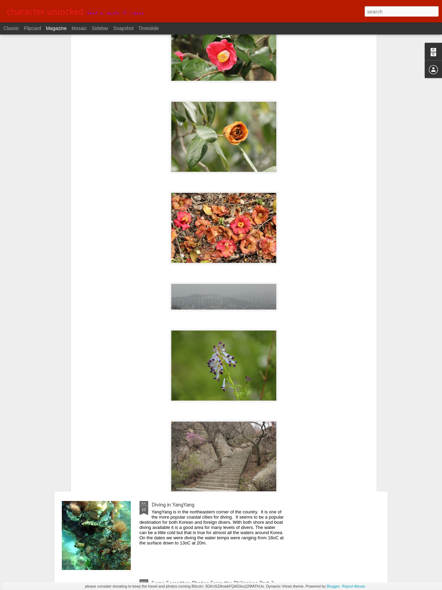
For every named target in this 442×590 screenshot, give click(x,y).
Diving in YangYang (173, 504)
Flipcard (32, 28)
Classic (11, 28)
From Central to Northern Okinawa (192, 426)
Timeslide (148, 28)
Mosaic (79, 28)
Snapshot (123, 28)
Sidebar (100, 28)
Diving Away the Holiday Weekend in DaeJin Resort (209, 347)
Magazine (56, 28)
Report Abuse (353, 586)
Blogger (333, 586)
